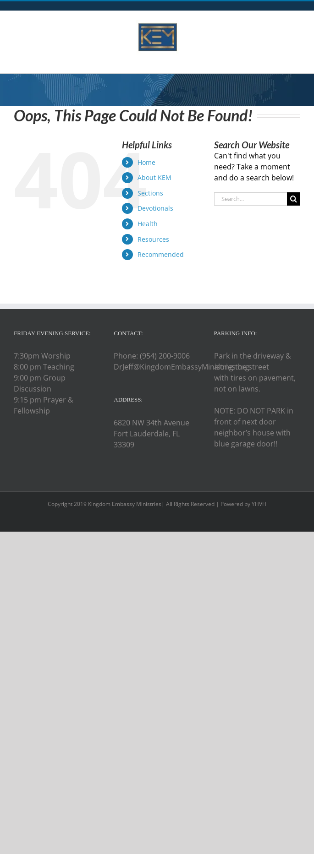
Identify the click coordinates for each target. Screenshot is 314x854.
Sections (150, 193)
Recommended (161, 254)
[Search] (293, 199)
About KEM (154, 177)
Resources (153, 239)
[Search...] (250, 199)
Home (146, 162)
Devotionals (155, 208)
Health (148, 223)
